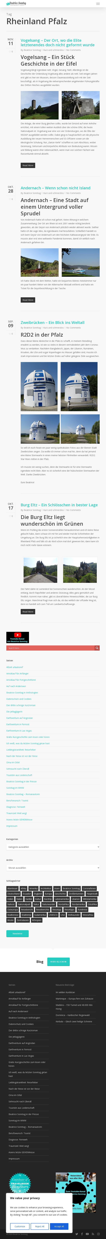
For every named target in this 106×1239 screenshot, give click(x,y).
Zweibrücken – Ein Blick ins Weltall (52, 322)
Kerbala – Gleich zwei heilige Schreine (74, 1021)
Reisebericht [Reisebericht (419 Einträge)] (27, 909)
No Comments (73, 50)
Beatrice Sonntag (32, 50)
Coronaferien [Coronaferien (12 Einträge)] (89, 888)
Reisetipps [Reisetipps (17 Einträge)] (69, 909)
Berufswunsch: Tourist (17, 800)
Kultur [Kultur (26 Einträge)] (38, 899)
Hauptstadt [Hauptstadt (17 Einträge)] (92, 893)
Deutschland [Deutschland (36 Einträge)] (13, 893)
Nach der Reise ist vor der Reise (21, 756)
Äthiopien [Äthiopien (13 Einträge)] (36, 920)
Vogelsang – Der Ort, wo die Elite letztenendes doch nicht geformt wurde (58, 42)
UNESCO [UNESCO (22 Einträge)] (53, 914)
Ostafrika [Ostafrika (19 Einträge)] (92, 904)
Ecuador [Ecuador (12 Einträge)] (27, 893)
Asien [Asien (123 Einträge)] (57, 888)
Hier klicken (58, 961)
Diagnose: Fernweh (15, 806)
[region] (39, 1213)
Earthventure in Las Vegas (19, 730)
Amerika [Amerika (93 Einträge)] (33, 888)
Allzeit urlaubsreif (14, 667)
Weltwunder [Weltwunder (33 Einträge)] (74, 914)
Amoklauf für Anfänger (17, 673)
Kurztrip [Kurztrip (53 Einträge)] (48, 899)
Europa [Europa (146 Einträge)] (48, 893)
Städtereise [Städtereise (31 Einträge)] (12, 914)
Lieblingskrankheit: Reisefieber (21, 749)
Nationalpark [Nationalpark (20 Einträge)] (24, 904)
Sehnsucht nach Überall (17, 768)
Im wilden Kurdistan (65, 992)
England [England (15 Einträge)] (38, 893)
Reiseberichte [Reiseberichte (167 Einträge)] (42, 909)
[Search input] (51, 648)
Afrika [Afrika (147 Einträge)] (23, 888)
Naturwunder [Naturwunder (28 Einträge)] (48, 904)
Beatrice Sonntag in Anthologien (22, 692)
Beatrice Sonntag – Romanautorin (23, 794)
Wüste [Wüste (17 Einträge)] (10, 920)
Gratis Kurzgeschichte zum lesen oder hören (28, 737)
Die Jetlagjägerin (14, 711)
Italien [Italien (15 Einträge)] (19, 899)
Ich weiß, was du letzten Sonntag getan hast (28, 743)
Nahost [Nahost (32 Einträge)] (11, 904)
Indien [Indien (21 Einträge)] (10, 899)
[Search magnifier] (97, 648)
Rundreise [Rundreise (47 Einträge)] (82, 909)
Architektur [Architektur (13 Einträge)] (46, 888)
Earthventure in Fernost (17, 724)
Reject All (39, 1226)
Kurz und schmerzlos (53, 50)
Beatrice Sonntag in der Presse (21, 781)
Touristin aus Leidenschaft (19, 775)
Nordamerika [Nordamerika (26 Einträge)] (78, 904)
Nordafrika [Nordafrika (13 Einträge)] (63, 904)
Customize (20, 1226)
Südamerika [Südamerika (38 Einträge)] (40, 914)
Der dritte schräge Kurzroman (20, 705)
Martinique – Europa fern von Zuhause (74, 998)
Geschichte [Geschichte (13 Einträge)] (60, 893)
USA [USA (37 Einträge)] (63, 914)
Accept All (59, 1226)
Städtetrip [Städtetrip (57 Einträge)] (26, 914)
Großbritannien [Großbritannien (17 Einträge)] (76, 893)
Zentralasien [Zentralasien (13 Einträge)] (23, 920)
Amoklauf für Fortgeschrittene (21, 679)
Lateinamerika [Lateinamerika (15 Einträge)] (62, 899)
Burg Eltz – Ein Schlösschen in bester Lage (59, 505)
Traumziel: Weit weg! (16, 813)
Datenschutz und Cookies (18, 698)
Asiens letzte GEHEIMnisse (19, 819)
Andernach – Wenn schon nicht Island (55, 188)
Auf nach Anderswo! (16, 686)
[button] (98, 3)
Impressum (11, 825)
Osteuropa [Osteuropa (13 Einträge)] (12, 909)
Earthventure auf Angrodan (19, 718)
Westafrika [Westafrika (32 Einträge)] (88, 914)
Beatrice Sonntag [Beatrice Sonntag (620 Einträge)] (71, 888)
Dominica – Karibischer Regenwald (73, 1015)
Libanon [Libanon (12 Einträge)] (76, 899)
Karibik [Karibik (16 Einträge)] (29, 899)
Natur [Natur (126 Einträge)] (36, 904)
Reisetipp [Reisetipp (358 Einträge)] (56, 909)
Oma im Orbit (13, 762)
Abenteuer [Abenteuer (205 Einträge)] (12, 888)
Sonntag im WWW (15, 787)
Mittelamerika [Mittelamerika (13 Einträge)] (89, 899)
